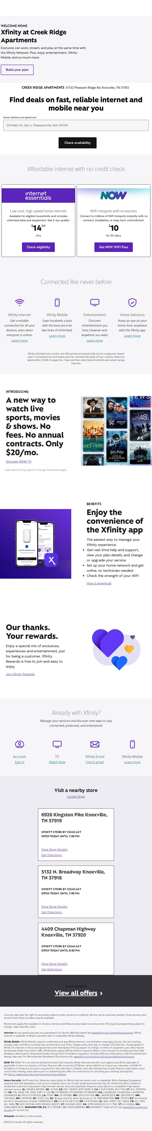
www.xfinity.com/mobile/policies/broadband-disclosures (104, 1057)
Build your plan (17, 70)
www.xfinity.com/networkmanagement (112, 1033)
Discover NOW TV (18, 461)
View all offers (76, 993)
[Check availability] (78, 142)
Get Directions (51, 855)
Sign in (19, 762)
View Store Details (54, 849)
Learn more (19, 340)
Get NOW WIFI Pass (113, 247)
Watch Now (57, 762)
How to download (99, 583)
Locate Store (76, 797)
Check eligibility (38, 247)
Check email (95, 762)
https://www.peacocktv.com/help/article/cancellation (37, 1074)
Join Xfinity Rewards (20, 674)
